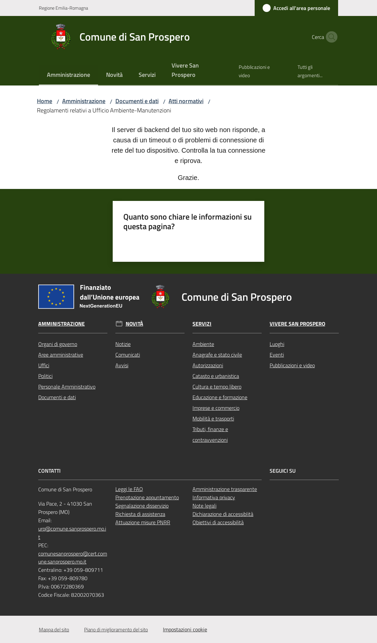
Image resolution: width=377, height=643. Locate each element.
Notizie (123, 344)
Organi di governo (57, 344)
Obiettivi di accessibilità (218, 522)
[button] (330, 37)
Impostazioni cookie (185, 629)
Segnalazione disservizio (142, 506)
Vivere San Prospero (297, 324)
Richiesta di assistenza (140, 514)
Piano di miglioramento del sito (116, 629)
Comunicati (127, 355)
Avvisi (121, 365)
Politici (45, 376)
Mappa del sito (54, 629)
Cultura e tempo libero (216, 387)
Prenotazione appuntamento (147, 497)
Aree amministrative (60, 355)
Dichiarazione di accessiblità (222, 514)
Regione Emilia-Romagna (63, 7)
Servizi (201, 324)
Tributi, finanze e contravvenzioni (210, 434)
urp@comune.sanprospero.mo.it (72, 533)
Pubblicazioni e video (292, 365)
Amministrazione (83, 100)
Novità (134, 324)
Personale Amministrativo (66, 387)
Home (44, 100)
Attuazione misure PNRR (142, 522)
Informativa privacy (213, 497)
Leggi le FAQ (129, 489)
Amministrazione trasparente (224, 489)
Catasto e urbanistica (215, 376)
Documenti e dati (137, 100)
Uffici (43, 365)
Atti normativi (186, 100)
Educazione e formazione (219, 397)
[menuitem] (68, 75)
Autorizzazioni (207, 365)
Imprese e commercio (215, 408)
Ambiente (203, 344)
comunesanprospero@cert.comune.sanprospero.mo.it (72, 558)
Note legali (204, 506)
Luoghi (277, 344)
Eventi (277, 355)
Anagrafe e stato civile (217, 355)
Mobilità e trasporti (213, 418)
